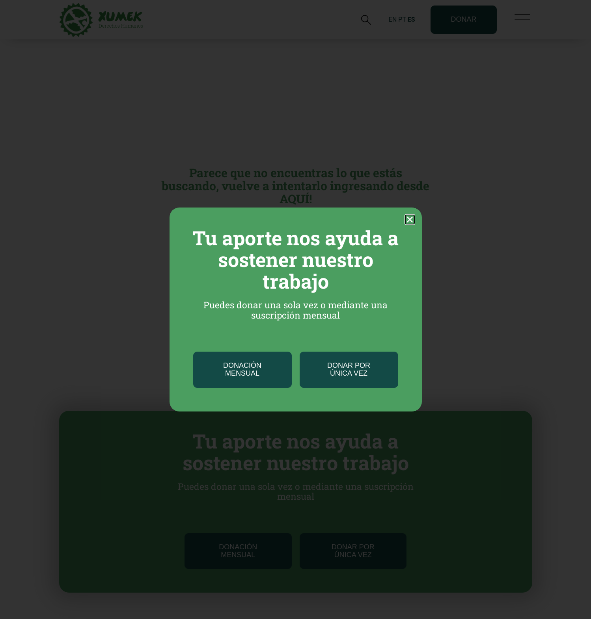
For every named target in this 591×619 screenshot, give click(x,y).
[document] (295, 309)
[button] (410, 219)
